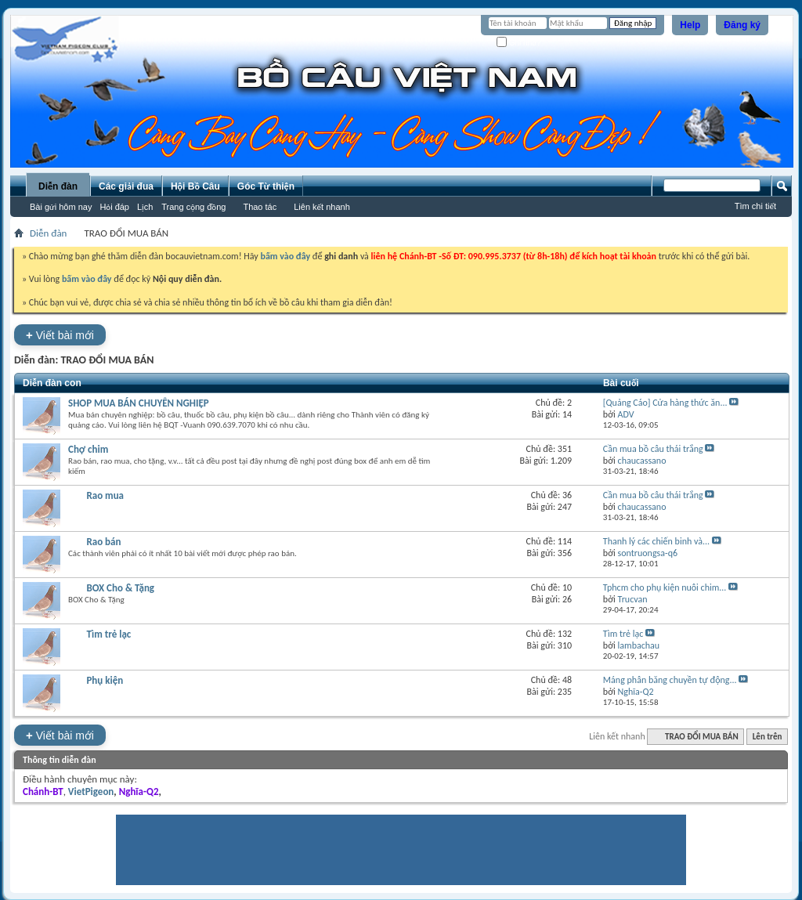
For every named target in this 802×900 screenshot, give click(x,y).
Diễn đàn (58, 186)
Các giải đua (126, 186)
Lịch (145, 206)
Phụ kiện (104, 680)
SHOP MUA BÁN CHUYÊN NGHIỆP (138, 403)
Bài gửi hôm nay (61, 206)
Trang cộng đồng (193, 206)
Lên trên (767, 737)
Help (690, 25)
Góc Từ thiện (265, 186)
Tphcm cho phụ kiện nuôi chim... (665, 587)
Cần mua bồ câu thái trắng (653, 448)
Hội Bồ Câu (195, 186)
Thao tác (259, 206)
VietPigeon (91, 791)
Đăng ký (742, 25)
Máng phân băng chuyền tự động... (670, 679)
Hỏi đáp (114, 206)
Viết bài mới (60, 335)
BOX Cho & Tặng (120, 588)
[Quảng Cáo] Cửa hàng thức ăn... (665, 402)
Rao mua (105, 495)
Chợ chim (88, 449)
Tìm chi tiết (755, 206)
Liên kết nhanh (322, 206)
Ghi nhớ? (519, 42)
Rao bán (103, 542)
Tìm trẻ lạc (108, 634)
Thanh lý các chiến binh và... (656, 541)
